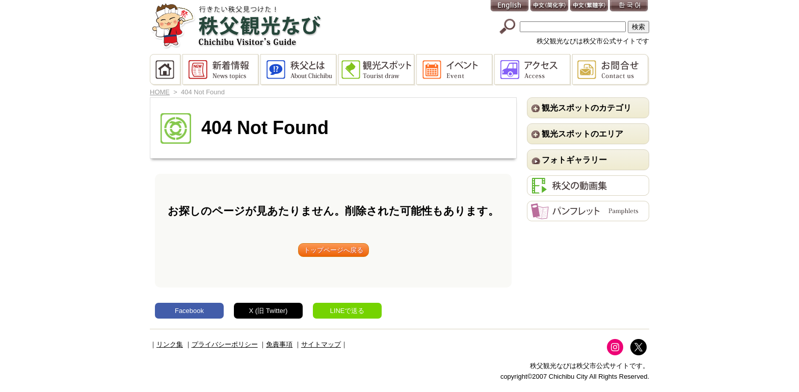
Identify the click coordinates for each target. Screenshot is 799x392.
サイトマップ (321, 344)
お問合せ (610, 70)
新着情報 (221, 70)
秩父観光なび (236, 26)
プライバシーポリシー (225, 344)
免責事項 (279, 344)
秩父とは (299, 70)
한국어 (629, 6)
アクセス (533, 70)
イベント (455, 70)
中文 (550, 6)
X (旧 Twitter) (268, 311)
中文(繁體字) (589, 6)
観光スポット (377, 70)
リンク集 (169, 344)
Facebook (189, 311)
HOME (166, 70)
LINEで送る (347, 311)
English (510, 6)
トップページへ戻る (333, 250)
